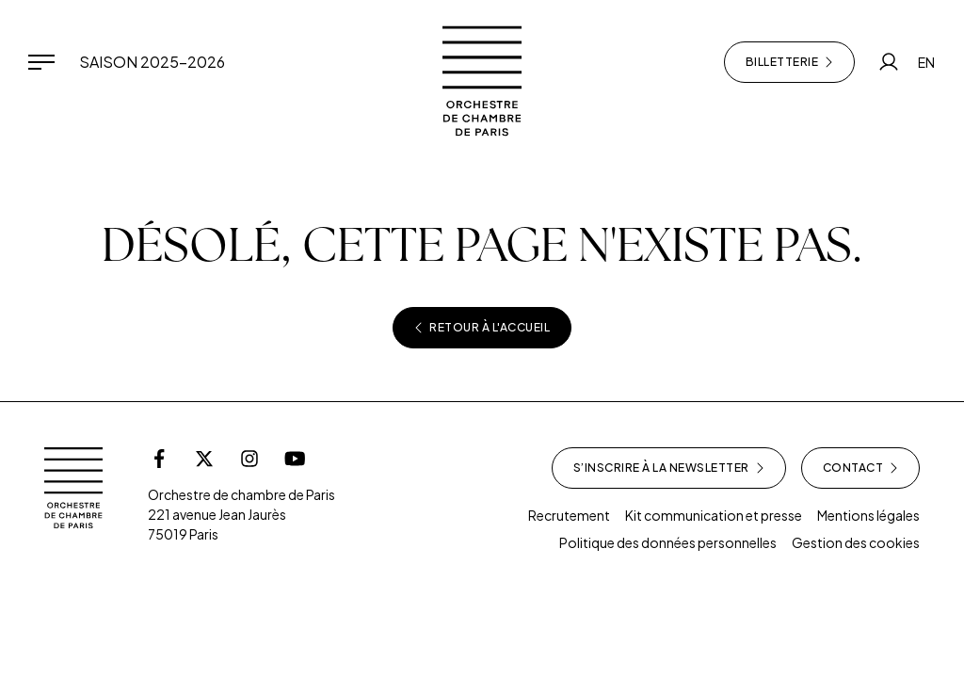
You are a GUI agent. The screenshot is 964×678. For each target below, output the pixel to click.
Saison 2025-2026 (152, 62)
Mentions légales (868, 515)
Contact (861, 468)
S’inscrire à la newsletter (668, 468)
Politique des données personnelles (668, 542)
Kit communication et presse (713, 515)
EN (926, 62)
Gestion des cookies (856, 542)
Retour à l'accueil (482, 327)
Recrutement (569, 515)
